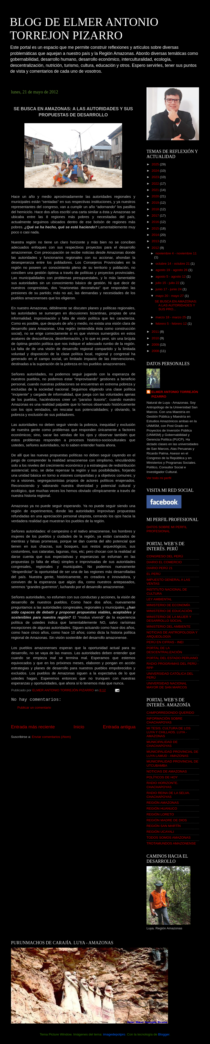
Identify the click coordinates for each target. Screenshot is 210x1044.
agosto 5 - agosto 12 (171, 276)
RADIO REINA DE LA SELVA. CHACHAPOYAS (168, 795)
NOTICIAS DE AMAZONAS (167, 771)
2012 (156, 248)
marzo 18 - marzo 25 (171, 317)
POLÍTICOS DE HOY (162, 777)
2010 (156, 338)
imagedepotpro (114, 1034)
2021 (156, 190)
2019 (156, 202)
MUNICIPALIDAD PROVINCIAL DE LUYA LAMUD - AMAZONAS (172, 753)
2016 (156, 222)
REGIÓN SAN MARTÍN (164, 826)
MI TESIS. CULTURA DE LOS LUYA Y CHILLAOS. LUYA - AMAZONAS (168, 732)
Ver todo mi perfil (159, 478)
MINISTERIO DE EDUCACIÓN (169, 611)
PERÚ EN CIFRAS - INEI (165, 642)
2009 (156, 344)
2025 (156, 164)
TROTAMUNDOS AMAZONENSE (171, 843)
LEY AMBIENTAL (159, 599)
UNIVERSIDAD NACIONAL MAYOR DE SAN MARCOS (167, 685)
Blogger (163, 1034)
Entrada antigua (119, 726)
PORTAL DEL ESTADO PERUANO (172, 658)
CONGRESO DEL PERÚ (165, 556)
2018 (156, 209)
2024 (156, 170)
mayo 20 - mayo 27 (170, 296)
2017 (156, 215)
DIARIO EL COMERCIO (164, 562)
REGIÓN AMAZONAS (163, 802)
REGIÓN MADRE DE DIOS (167, 820)
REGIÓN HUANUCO (162, 808)
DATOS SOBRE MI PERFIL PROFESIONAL (167, 529)
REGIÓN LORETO (160, 814)
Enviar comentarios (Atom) (51, 737)
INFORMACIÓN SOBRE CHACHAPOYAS (164, 720)
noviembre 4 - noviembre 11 (176, 253)
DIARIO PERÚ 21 (160, 568)
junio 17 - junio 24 (169, 289)
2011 (156, 331)
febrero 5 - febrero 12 (172, 323)
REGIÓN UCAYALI (160, 831)
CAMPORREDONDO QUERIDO (170, 712)
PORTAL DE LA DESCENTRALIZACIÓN (164, 650)
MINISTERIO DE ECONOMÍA (168, 605)
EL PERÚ (153, 574)
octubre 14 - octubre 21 (173, 263)
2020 (156, 196)
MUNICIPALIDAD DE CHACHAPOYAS (162, 744)
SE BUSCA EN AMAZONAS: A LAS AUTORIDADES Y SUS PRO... (176, 305)
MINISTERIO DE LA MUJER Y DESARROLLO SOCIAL (169, 618)
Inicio (79, 726)
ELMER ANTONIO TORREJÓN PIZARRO (174, 394)
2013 (156, 241)
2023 (156, 177)
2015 (156, 228)
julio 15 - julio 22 (168, 283)
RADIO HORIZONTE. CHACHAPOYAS (162, 785)
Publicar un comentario (34, 707)
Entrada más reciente (33, 726)
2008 (156, 351)
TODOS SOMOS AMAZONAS (169, 837)
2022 (156, 183)
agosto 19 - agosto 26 (172, 270)
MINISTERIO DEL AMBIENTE (168, 626)
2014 (156, 235)
